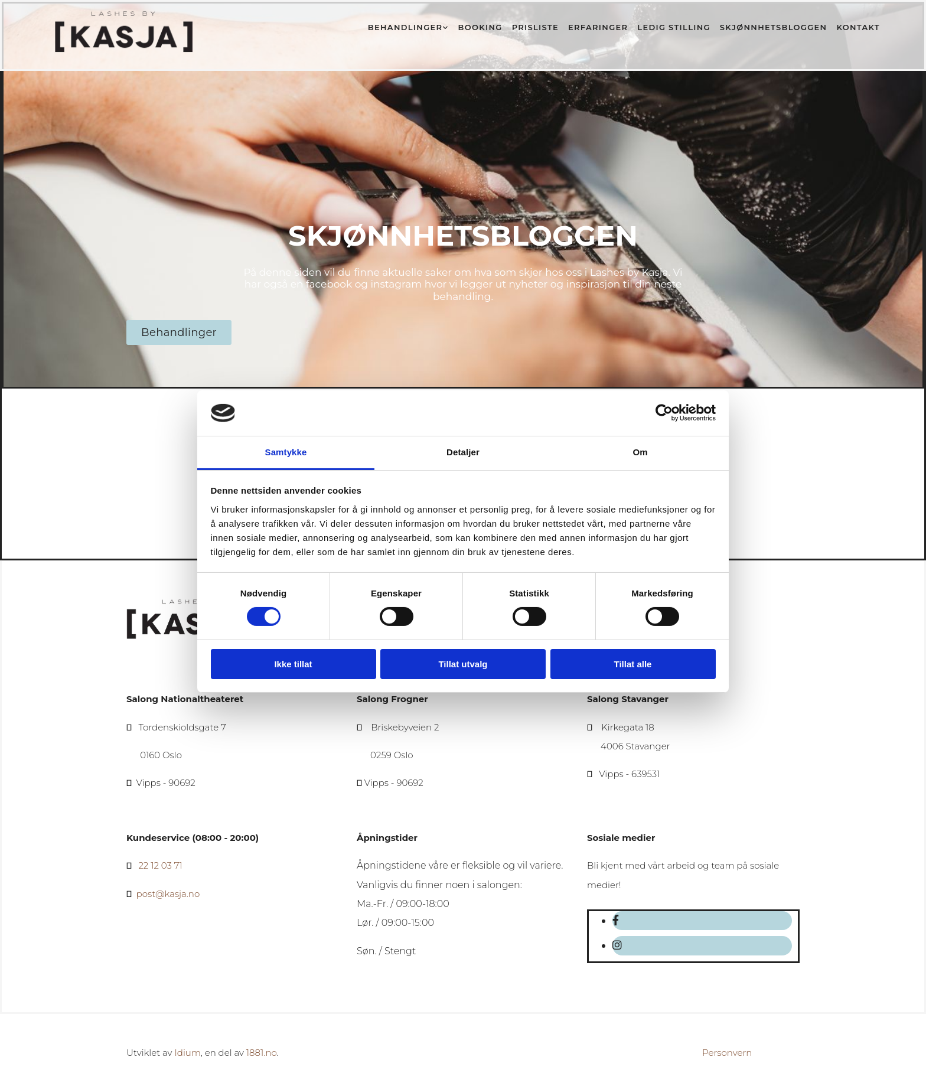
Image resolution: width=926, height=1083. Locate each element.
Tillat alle (633, 664)
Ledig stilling (673, 27)
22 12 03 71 (160, 865)
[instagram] (617, 945)
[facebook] (615, 920)
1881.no (261, 1052)
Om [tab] (639, 452)
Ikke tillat (293, 664)
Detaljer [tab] (463, 452)
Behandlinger (405, 27)
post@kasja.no (168, 893)
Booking (480, 27)
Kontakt (858, 27)
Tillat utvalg (462, 664)
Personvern (727, 1052)
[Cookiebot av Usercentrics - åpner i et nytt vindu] (664, 413)
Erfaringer (598, 27)
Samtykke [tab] (286, 452)
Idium (187, 1052)
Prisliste (535, 27)
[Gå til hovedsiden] (124, 50)
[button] (178, 332)
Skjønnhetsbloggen (773, 27)
